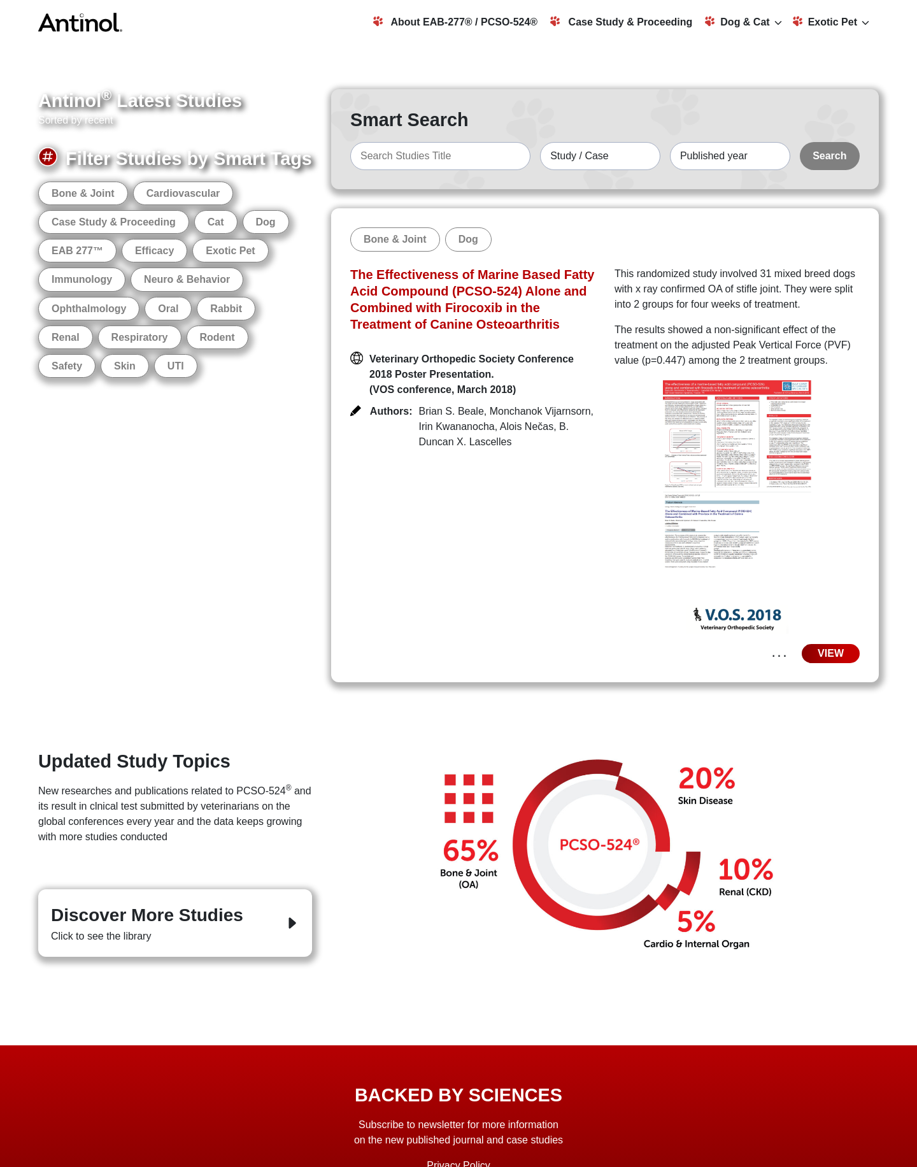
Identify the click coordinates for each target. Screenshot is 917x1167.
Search (829, 155)
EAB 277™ (77, 250)
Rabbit (226, 308)
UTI (175, 366)
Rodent (217, 337)
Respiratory (139, 337)
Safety (67, 366)
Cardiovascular (183, 193)
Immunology (82, 279)
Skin (125, 366)
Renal (66, 337)
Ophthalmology (89, 308)
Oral (168, 308)
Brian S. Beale (451, 411)
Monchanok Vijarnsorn (540, 411)
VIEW (831, 653)
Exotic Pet (825, 21)
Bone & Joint (83, 193)
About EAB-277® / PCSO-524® (455, 21)
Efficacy (154, 250)
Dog (266, 222)
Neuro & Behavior (187, 279)
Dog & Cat (737, 21)
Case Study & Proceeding (621, 21)
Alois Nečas (526, 426)
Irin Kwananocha (457, 426)
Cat (216, 222)
